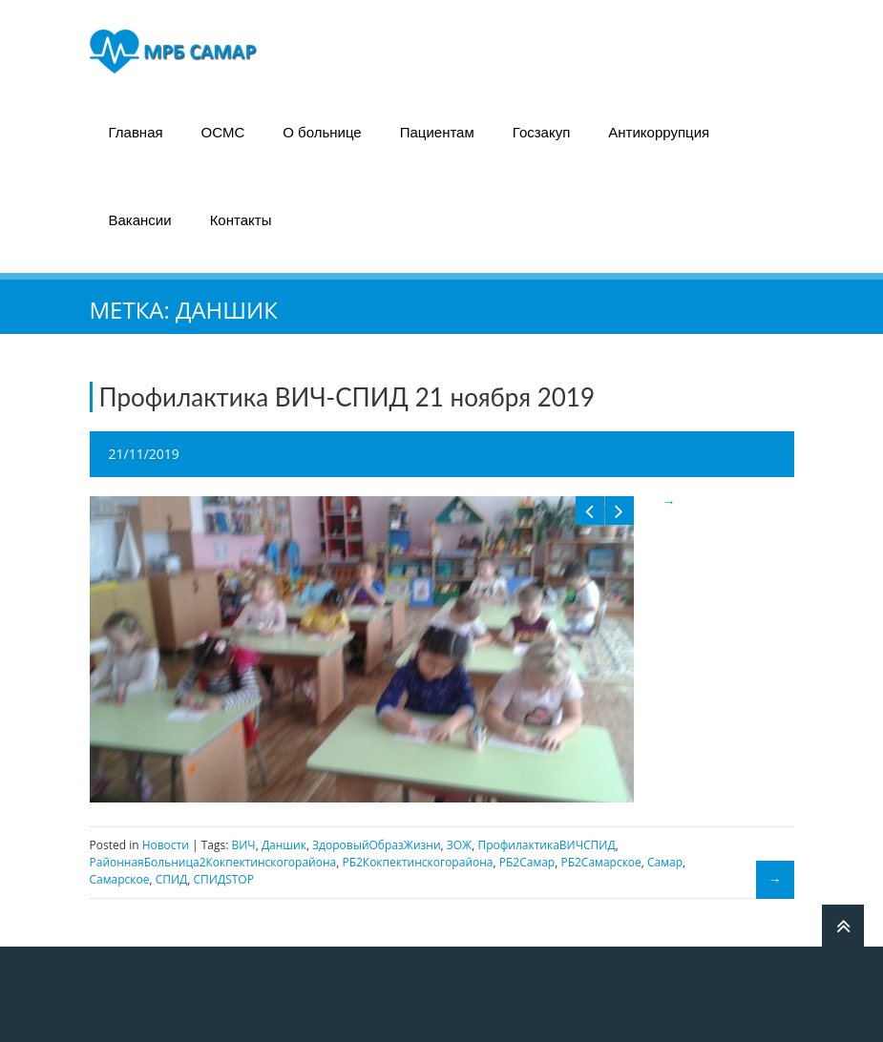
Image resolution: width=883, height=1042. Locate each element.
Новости (165, 845)
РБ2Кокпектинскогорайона (417, 862)
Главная (136, 132)
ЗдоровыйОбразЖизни (376, 845)
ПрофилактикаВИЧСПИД (546, 845)
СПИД (172, 879)
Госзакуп (542, 132)
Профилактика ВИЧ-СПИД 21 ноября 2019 (347, 397)
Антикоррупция (658, 132)
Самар (665, 862)
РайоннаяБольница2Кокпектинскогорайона (213, 862)
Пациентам (437, 132)
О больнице (322, 132)
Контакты (241, 220)
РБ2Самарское (600, 862)
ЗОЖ (459, 845)
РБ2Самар (527, 862)
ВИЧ (243, 845)
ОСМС (223, 132)
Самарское (120, 879)
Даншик (284, 845)
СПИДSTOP (224, 879)
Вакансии (140, 220)
